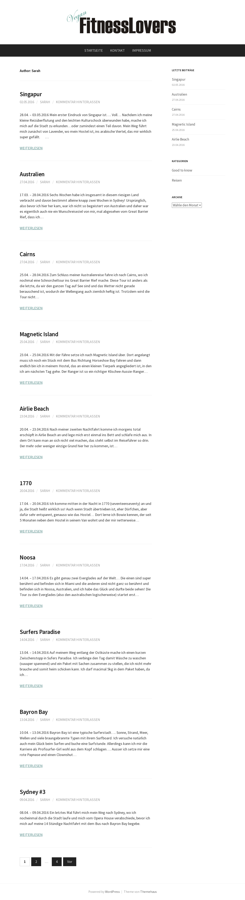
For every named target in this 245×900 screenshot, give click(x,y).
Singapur (31, 94)
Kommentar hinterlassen (78, 102)
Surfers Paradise (40, 632)
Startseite (93, 50)
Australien (32, 174)
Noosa (27, 557)
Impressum (141, 50)
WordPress (112, 892)
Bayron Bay (34, 712)
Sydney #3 (32, 792)
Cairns (27, 254)
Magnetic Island (39, 334)
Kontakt (117, 50)
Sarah (45, 102)
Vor (69, 861)
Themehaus (148, 892)
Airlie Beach (34, 408)
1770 (26, 483)
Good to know (182, 170)
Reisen (177, 180)
